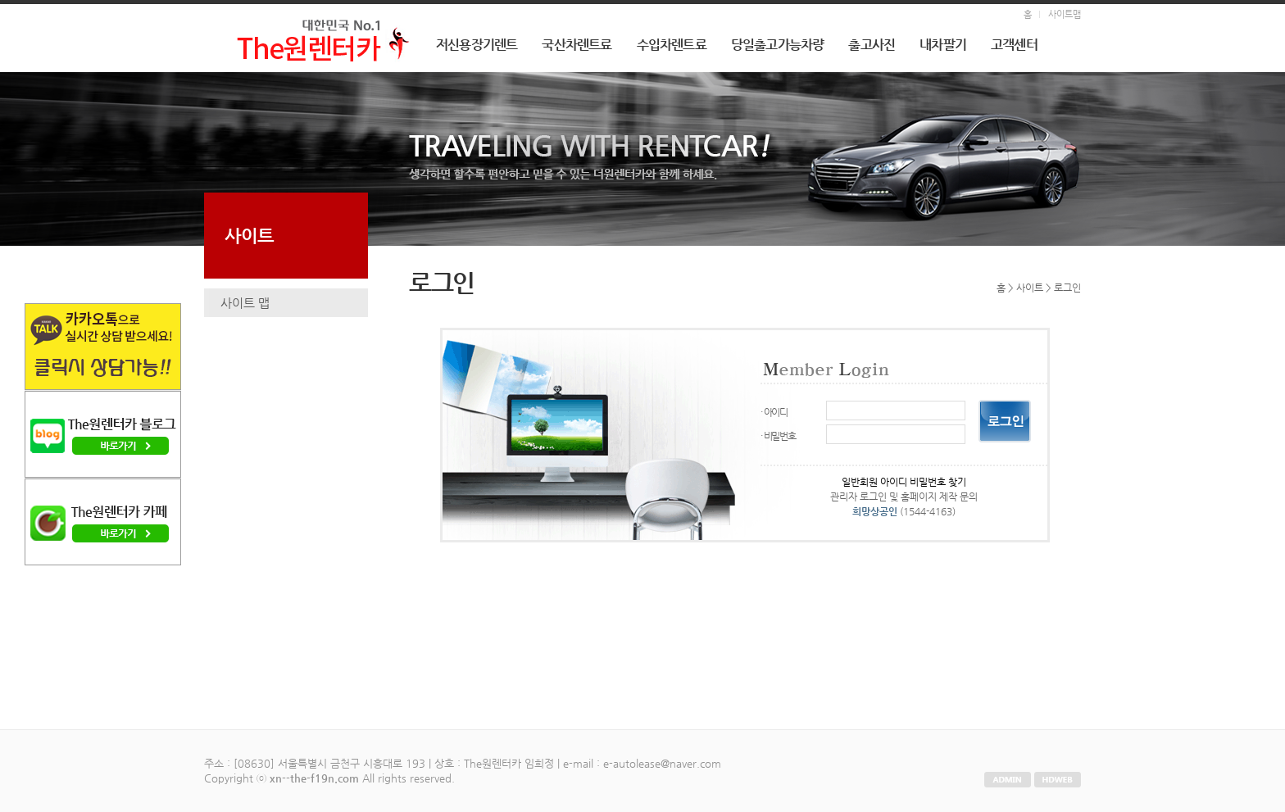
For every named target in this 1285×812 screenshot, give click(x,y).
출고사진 (871, 44)
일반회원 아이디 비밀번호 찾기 (904, 482)
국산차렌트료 (576, 44)
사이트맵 (1064, 14)
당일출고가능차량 (777, 44)
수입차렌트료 (671, 44)
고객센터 (1014, 44)
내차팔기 (942, 44)
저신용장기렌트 (476, 44)
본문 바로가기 (0, 4)
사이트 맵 (245, 303)
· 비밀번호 (778, 436)
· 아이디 (774, 412)
